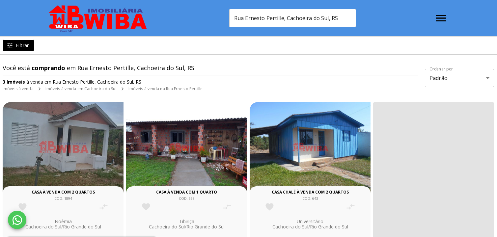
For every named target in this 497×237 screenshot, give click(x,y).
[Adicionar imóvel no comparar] (103, 207)
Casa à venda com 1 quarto (186, 192)
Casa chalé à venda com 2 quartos (310, 192)
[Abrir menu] (441, 18)
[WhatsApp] (17, 220)
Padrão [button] (438, 78)
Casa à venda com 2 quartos (63, 192)
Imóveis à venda (18, 89)
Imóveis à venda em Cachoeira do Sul (81, 89)
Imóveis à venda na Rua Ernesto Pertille (165, 89)
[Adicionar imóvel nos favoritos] (22, 207)
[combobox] (292, 18)
